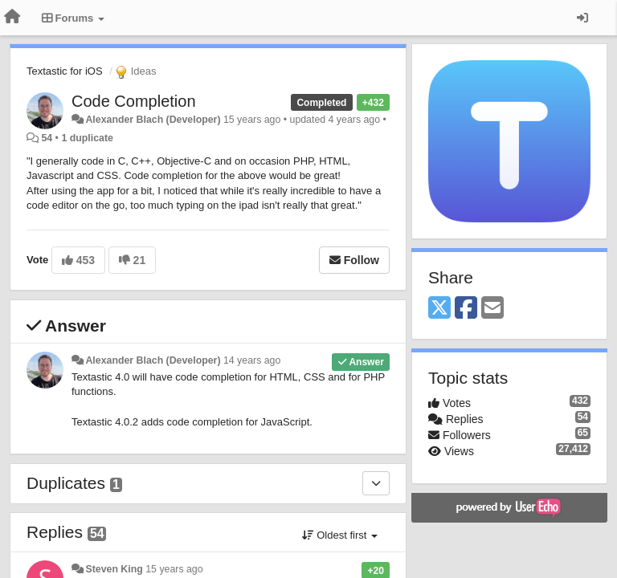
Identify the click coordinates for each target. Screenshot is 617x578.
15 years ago (173, 569)
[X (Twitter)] (439, 309)
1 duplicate (86, 138)
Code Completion (134, 101)
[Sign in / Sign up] (582, 17)
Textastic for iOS (65, 71)
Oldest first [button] (340, 535)
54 (46, 138)
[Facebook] (466, 309)
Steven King (113, 569)
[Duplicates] (376, 483)
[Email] (492, 309)
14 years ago (251, 360)
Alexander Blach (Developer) (152, 119)
